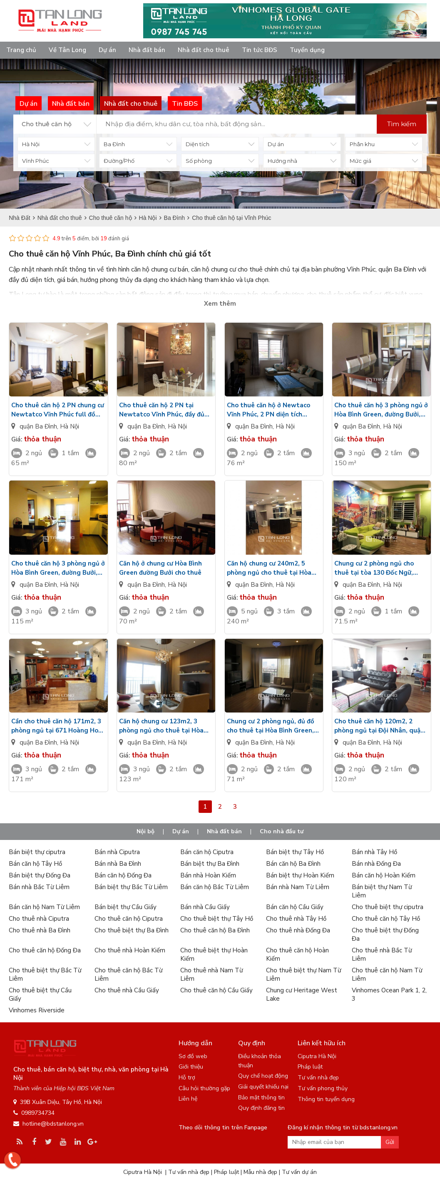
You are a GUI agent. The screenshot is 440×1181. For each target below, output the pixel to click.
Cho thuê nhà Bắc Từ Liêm (382, 954)
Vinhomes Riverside (37, 1010)
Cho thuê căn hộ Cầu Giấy (216, 990)
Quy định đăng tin (261, 1108)
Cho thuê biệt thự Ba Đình (131, 930)
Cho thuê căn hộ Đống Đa (45, 950)
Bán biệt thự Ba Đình (209, 864)
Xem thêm (220, 303)
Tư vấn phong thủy (323, 1088)
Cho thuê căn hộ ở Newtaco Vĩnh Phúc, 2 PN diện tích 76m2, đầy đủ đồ (268, 410)
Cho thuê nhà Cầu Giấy (126, 990)
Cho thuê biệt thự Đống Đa (385, 934)
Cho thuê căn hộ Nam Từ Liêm (387, 974)
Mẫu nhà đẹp (260, 1172)
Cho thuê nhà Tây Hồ (296, 918)
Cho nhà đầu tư (281, 831)
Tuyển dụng (307, 50)
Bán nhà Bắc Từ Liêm (39, 887)
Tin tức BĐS (259, 50)
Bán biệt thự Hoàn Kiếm (300, 875)
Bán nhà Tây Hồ (374, 852)
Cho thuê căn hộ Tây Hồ (386, 918)
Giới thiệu (191, 1067)
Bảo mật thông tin (261, 1097)
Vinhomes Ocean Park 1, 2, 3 (389, 994)
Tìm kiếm (401, 124)
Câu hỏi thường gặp (204, 1088)
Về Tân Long (67, 50)
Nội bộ (145, 831)
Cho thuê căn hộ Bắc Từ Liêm (128, 974)
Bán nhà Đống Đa (376, 864)
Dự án (107, 50)
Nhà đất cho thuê (203, 50)
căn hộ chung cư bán (159, 269)
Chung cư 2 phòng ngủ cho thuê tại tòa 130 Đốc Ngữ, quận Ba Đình (374, 568)
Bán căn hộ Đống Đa (123, 875)
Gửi (389, 1142)
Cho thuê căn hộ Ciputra (128, 918)
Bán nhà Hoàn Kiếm (208, 875)
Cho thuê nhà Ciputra (39, 918)
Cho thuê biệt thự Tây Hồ (216, 918)
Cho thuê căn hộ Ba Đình (215, 930)
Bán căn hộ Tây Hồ (35, 864)
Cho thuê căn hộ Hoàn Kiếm (297, 954)
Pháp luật (310, 1067)
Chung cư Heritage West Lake (301, 994)
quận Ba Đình (38, 426)
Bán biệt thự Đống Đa (39, 875)
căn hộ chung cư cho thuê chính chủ (240, 269)
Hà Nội (69, 426)
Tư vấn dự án (299, 1172)
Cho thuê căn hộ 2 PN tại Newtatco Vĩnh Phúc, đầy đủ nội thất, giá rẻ (161, 410)
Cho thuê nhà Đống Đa (298, 930)
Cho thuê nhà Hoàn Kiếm (129, 950)
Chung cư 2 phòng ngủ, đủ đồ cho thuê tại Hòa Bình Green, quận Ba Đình (270, 726)
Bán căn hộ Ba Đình (293, 864)
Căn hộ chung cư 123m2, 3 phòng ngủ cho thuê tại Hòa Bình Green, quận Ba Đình (161, 726)
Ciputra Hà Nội (317, 1056)
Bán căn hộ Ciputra (207, 852)
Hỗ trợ (187, 1077)
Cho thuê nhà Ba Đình (39, 930)
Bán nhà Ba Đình (117, 864)
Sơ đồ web (193, 1056)
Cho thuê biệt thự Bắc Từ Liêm (45, 974)
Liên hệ (188, 1099)
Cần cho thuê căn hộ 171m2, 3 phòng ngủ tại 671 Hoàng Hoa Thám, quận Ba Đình (56, 726)
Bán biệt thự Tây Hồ (295, 852)
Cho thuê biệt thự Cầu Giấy (40, 994)
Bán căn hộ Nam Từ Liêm (44, 907)
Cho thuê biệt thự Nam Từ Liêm (303, 974)
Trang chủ (21, 50)
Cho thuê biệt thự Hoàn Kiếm (214, 954)
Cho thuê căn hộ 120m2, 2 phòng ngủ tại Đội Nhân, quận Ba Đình (379, 726)
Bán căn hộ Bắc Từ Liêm (214, 887)
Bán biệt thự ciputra (37, 852)
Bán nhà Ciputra (117, 852)
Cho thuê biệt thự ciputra (387, 907)
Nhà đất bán (147, 50)
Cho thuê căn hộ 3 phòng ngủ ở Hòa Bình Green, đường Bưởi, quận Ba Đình (381, 410)
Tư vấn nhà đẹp (318, 1077)
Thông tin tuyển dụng (326, 1099)
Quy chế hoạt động (263, 1076)
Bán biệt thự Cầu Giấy (125, 907)
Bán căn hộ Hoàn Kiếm (383, 875)
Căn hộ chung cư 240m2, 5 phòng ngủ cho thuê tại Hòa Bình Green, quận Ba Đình (269, 568)
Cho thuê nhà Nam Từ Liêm (211, 974)
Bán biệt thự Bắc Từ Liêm (131, 887)
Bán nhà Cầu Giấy (205, 907)
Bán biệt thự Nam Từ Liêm (382, 891)
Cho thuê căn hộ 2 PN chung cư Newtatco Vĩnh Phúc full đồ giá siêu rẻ (57, 410)
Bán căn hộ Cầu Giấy (294, 907)
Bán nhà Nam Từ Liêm (297, 887)
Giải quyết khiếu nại (263, 1087)
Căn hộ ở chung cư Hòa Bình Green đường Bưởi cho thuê (160, 568)
